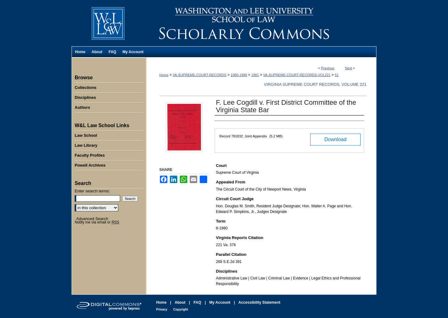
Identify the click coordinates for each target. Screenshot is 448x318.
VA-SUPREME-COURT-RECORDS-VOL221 (297, 75)
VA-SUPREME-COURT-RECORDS (199, 75)
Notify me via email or (97, 222)
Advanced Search (92, 218)
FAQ (197, 302)
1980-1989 (239, 75)
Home (163, 75)
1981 (255, 75)
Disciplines (85, 97)
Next (348, 68)
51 (336, 75)
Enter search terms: (92, 191)
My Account (220, 302)
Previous (327, 68)
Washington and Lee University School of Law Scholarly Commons (261, 23)
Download (335, 139)
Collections (85, 87)
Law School (86, 135)
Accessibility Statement (259, 302)
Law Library (86, 145)
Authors (82, 107)
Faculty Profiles (90, 155)
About (180, 302)
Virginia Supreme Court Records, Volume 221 (315, 84)
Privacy (161, 309)
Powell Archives (90, 165)
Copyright (180, 309)
